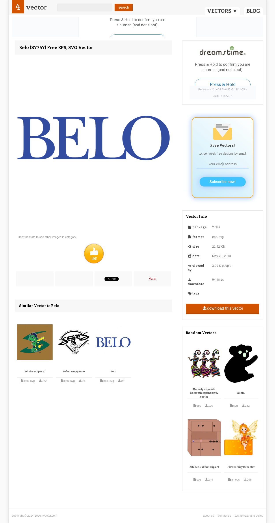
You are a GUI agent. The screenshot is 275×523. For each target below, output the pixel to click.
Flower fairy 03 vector (241, 467)
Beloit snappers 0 (74, 371)
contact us (224, 515)
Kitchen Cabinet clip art (204, 467)
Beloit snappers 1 (34, 371)
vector (36, 7)
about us (208, 515)
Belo (113, 371)
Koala (241, 392)
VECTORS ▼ (222, 11)
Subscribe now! (223, 182)
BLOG (253, 11)
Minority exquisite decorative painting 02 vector (204, 393)
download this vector (222, 308)
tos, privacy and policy (249, 515)
